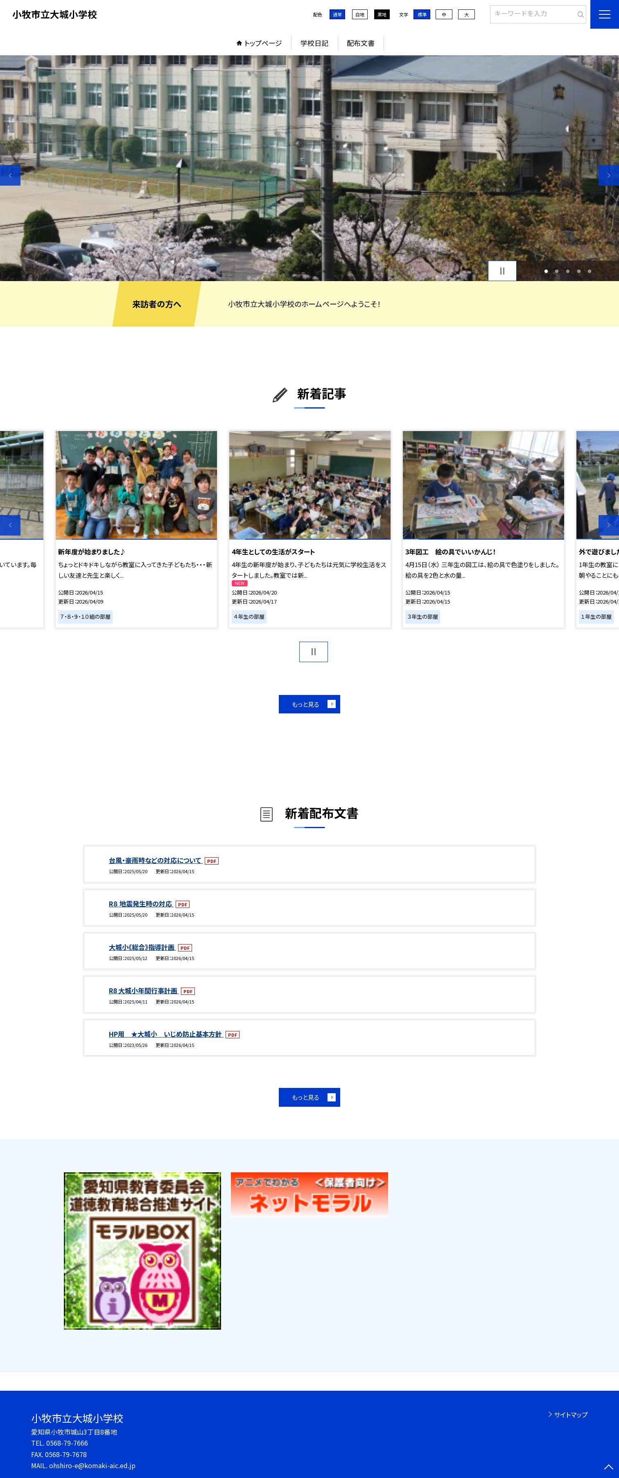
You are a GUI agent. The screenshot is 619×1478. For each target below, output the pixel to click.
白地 (359, 14)
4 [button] (579, 271)
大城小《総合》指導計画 (142, 947)
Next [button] (609, 175)
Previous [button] (10, 175)
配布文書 (361, 43)
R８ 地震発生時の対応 (141, 903)
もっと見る (305, 704)
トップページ (263, 43)
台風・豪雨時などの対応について (156, 860)
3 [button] (568, 271)
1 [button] (546, 271)
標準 (422, 14)
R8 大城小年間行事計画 (144, 990)
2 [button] (557, 271)
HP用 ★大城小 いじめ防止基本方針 (166, 1034)
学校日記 (314, 43)
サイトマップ (571, 1414)
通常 (337, 14)
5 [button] (590, 271)
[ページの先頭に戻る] (609, 1468)
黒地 (381, 14)
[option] (309, 168)
